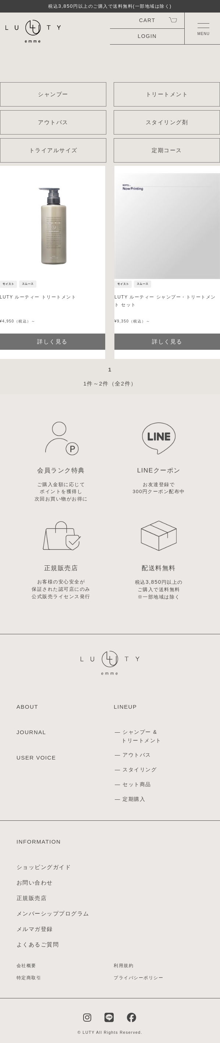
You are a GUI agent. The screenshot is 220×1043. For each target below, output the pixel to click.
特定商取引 (29, 978)
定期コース (167, 150)
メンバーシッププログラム (53, 913)
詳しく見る (167, 341)
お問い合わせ (35, 882)
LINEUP (125, 707)
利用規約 (124, 965)
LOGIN (147, 36)
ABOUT (27, 707)
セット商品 (137, 784)
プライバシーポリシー (138, 978)
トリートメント (167, 94)
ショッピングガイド (44, 867)
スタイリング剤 (167, 122)
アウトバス (53, 122)
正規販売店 (32, 898)
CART (147, 20)
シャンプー (53, 94)
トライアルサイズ (53, 150)
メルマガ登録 (35, 929)
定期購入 (134, 799)
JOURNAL (31, 732)
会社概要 (26, 965)
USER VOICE (36, 757)
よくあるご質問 (38, 944)
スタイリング (140, 769)
